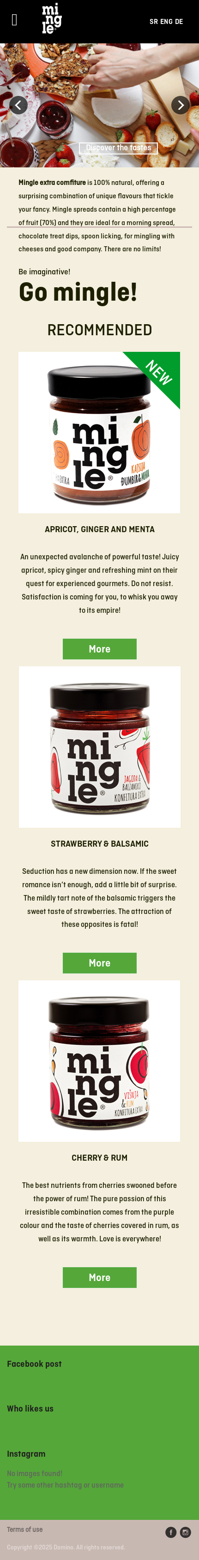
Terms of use (24, 1530)
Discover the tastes (118, 148)
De (179, 22)
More (99, 649)
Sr (154, 22)
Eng (166, 22)
